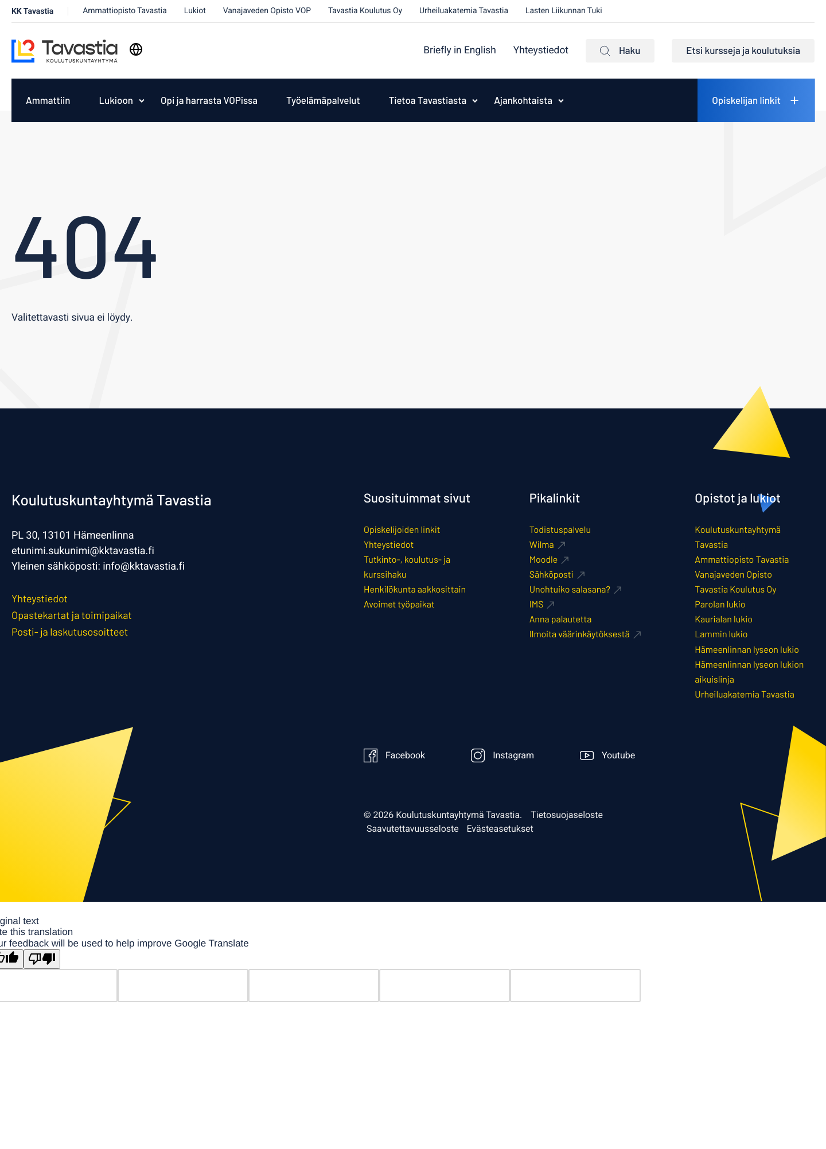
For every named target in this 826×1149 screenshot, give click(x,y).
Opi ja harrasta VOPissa (209, 100)
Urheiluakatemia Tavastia (463, 11)
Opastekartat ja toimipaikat (71, 615)
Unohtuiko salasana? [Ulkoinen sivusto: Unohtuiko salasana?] (569, 589)
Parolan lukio (720, 604)
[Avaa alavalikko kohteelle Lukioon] (142, 100)
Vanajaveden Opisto (733, 574)
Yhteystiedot (540, 51)
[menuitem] (459, 51)
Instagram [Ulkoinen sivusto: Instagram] (502, 755)
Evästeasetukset (500, 829)
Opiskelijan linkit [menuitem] (746, 100)
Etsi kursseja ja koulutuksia (743, 50)
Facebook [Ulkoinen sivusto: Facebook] (394, 755)
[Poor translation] (42, 959)
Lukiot (195, 11)
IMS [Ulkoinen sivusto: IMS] (536, 604)
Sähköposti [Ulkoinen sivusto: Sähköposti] (551, 574)
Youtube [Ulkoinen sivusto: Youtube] (607, 755)
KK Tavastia (32, 11)
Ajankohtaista (523, 100)
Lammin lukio (721, 634)
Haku (620, 50)
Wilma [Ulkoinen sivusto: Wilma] (541, 544)
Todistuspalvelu (560, 529)
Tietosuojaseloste (567, 815)
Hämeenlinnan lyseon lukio (747, 649)
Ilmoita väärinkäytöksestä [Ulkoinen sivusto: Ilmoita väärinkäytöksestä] (579, 634)
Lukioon (116, 100)
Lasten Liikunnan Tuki (563, 11)
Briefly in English (459, 51)
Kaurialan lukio (724, 619)
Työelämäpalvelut (323, 100)
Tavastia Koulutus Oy (365, 11)
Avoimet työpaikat (399, 604)
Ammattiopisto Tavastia (125, 11)
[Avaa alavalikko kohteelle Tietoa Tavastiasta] (475, 100)
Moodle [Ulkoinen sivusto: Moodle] (543, 559)
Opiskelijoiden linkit (402, 529)
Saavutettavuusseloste (413, 829)
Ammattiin (48, 100)
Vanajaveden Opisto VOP (267, 11)
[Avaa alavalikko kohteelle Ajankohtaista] (561, 100)
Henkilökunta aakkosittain (415, 589)
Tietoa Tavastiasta (428, 100)
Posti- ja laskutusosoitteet (69, 631)
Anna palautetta (560, 619)
